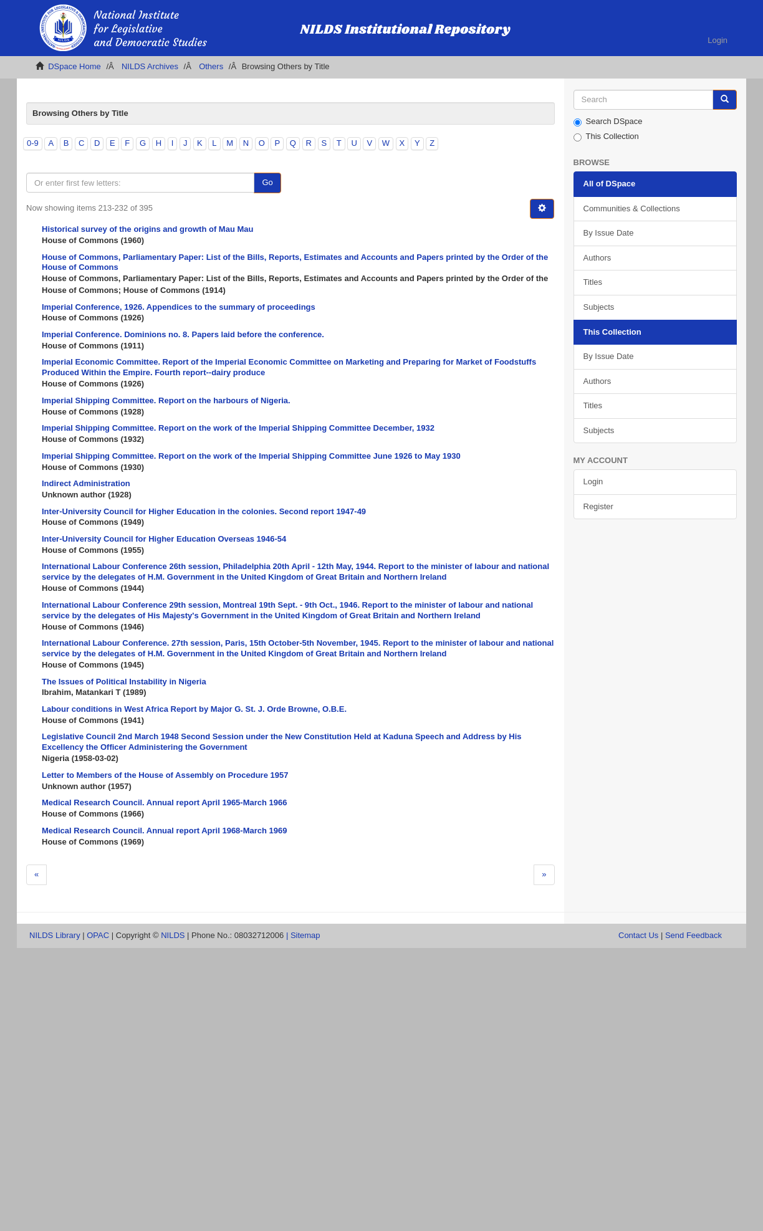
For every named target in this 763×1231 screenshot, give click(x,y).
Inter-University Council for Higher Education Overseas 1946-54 (164, 539)
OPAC (98, 935)
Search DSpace (608, 122)
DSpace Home (74, 66)
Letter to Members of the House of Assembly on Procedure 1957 (165, 775)
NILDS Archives (150, 66)
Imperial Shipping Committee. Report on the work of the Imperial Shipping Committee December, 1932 (238, 428)
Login (593, 481)
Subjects (599, 307)
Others (211, 66)
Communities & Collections (631, 208)
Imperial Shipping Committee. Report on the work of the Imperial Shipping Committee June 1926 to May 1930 (251, 456)
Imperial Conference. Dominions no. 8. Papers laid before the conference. (183, 334)
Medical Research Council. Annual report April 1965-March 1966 (164, 802)
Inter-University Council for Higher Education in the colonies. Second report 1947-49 (204, 511)
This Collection (606, 136)
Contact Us (638, 935)
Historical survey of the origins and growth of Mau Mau (147, 229)
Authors (597, 257)
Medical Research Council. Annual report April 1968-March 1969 (164, 830)
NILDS (173, 935)
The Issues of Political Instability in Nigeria (124, 681)
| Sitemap (303, 935)
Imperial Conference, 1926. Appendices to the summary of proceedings (178, 307)
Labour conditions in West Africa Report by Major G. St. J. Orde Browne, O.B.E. (194, 709)
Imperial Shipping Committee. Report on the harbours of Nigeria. (166, 400)
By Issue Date (608, 232)
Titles (593, 282)
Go (267, 182)
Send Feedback (693, 935)
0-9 (33, 143)
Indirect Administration (86, 483)
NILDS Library (54, 935)
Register (598, 506)
